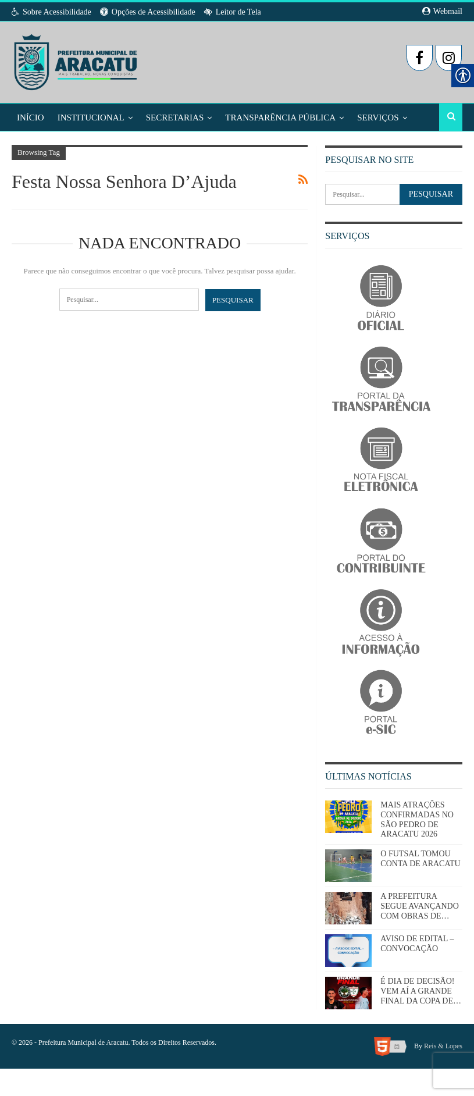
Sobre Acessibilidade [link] (51, 12)
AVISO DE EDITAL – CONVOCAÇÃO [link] (417, 943)
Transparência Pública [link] (280, 117)
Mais (368, 117)
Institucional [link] (91, 117)
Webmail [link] (442, 11)
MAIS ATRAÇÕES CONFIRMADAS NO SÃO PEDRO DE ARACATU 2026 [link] (417, 819)
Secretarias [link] (175, 117)
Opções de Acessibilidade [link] (147, 12)
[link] (76, 58)
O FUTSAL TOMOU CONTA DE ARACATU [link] (420, 858)
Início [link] (30, 117)
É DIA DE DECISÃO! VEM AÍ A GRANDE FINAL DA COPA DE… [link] (420, 991)
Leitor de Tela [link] (232, 12)
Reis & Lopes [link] (443, 1046)
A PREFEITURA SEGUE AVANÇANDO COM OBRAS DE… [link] (419, 906)
